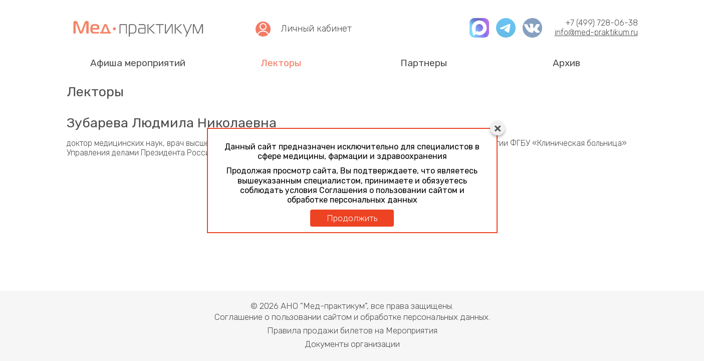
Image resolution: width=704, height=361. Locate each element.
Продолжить (352, 218)
